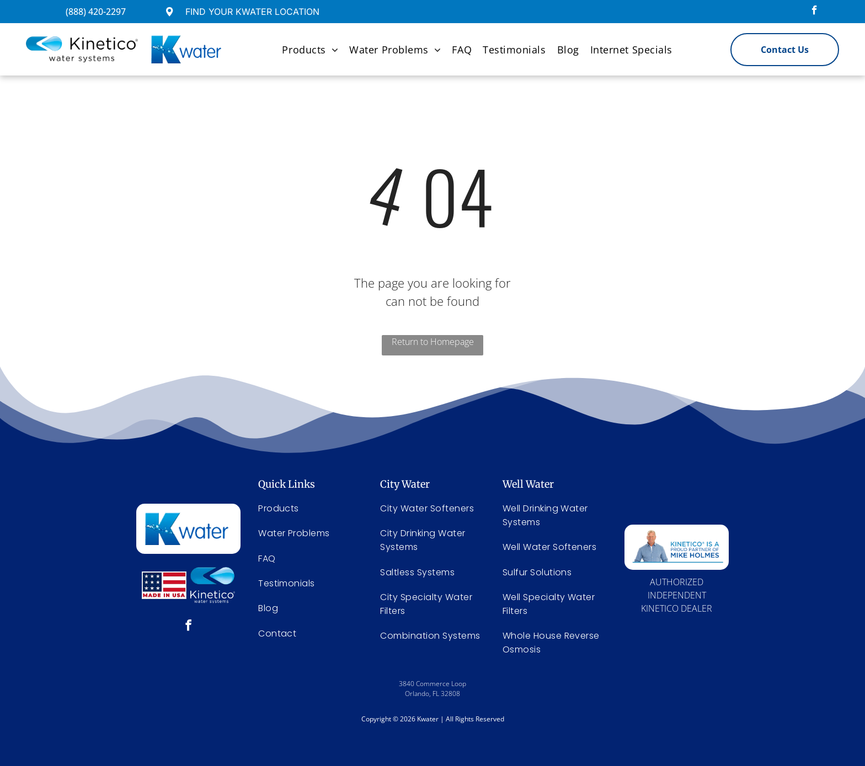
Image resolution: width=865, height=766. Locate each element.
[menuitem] (310, 49)
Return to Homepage (433, 342)
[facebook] (814, 11)
